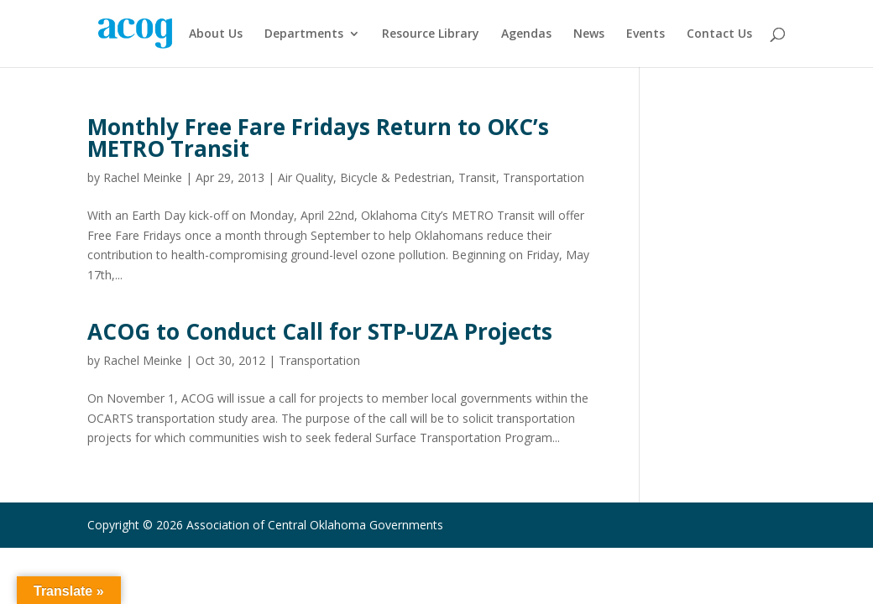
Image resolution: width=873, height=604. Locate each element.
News (588, 34)
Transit (477, 177)
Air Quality (305, 177)
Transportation (543, 177)
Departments (303, 34)
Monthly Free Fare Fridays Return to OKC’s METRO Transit (318, 138)
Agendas (526, 34)
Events (645, 34)
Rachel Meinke (142, 177)
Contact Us (719, 34)
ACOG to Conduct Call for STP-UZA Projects (319, 331)
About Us (216, 34)
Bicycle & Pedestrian (396, 177)
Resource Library (430, 34)
